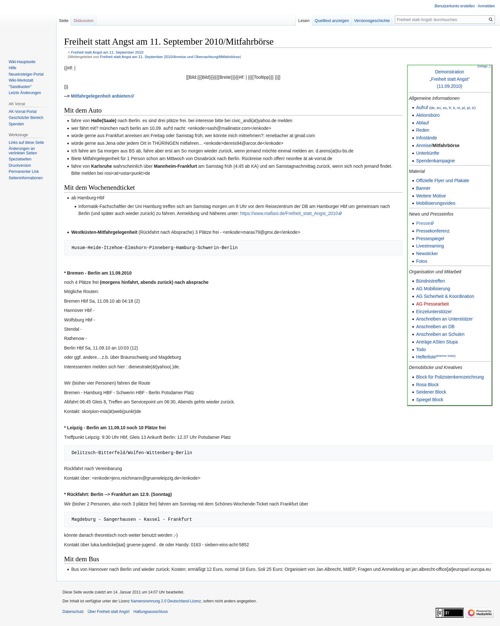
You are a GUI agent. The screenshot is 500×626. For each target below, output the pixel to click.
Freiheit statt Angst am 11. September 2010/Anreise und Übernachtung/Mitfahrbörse (170, 57)
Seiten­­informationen (26, 178)
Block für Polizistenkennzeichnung (450, 376)
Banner (423, 188)
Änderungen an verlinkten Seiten (23, 150)
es (445, 108)
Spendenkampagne (435, 160)
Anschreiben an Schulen (440, 334)
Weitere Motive (431, 195)
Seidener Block (431, 391)
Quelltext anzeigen (332, 20)
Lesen (303, 20)
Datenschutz (73, 611)
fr (450, 108)
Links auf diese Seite (26, 142)
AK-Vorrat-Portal (22, 111)
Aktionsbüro (428, 115)
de (432, 108)
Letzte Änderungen (25, 93)
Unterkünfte (427, 153)
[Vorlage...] (483, 66)
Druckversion (20, 165)
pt (468, 108)
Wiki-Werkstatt (21, 80)
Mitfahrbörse (446, 145)
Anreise (423, 145)
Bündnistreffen (430, 281)
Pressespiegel (430, 238)
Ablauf (422, 122)
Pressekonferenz (433, 230)
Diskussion (84, 20)
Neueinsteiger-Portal (26, 74)
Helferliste (426, 356)
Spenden (16, 124)
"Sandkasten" (20, 87)
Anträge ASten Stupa (437, 341)
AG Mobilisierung (433, 288)
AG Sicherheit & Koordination (445, 296)
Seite (64, 20)
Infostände (426, 137)
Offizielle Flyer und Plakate (442, 180)
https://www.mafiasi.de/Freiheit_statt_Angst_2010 (289, 213)
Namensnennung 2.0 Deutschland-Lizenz (166, 601)
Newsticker (427, 253)
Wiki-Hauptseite (22, 62)
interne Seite (445, 355)
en (439, 108)
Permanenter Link (24, 171)
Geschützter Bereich (26, 117)
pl (463, 108)
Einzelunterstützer (434, 311)
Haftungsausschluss (151, 611)
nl (458, 108)
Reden (422, 130)
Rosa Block (427, 384)
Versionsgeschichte (372, 20)
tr (473, 108)
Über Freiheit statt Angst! (109, 611)
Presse (423, 223)
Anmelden (486, 6)
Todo (421, 349)
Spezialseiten (20, 159)
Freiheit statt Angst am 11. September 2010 (107, 52)
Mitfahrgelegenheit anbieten (100, 96)
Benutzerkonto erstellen (455, 6)
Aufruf (422, 107)
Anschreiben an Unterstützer (444, 318)
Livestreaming (430, 245)
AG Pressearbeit (432, 303)
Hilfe (12, 68)
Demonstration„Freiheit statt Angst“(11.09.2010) (449, 79)
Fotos (421, 261)
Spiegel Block (429, 399)
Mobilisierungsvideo (435, 203)
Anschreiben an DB (435, 326)
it (454, 108)
